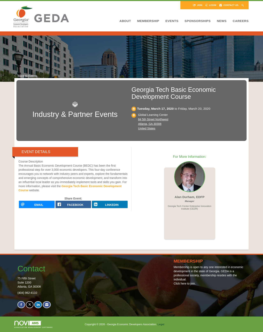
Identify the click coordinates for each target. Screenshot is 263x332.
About (125, 21)
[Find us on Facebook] (21, 304)
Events (171, 21)
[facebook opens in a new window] (73, 206)
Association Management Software (33, 324)
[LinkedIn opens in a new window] (110, 206)
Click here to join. (185, 283)
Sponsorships (198, 21)
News (221, 21)
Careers (241, 21)
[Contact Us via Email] (47, 304)
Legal (161, 324)
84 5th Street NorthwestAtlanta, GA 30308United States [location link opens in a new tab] (153, 124)
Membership (148, 21)
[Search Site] (243, 5)
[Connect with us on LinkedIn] (38, 304)
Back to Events (25, 75)
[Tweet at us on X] (29, 304)
